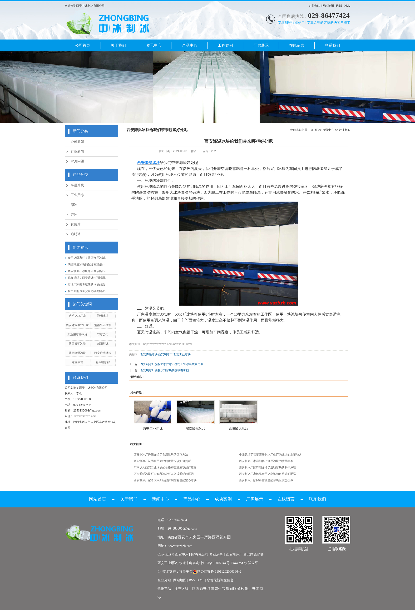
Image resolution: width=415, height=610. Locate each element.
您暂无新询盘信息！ (222, 580)
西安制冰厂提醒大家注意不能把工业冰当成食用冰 (171, 364)
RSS (339, 5)
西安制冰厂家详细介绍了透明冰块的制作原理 (267, 467)
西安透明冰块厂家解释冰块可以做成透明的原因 (164, 474)
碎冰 (74, 214)
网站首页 (97, 499)
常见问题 (77, 161)
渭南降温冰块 (102, 325)
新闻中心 (160, 499)
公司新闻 (77, 142)
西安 (203, 588)
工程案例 (225, 45)
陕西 (195, 588)
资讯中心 (154, 45)
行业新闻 (77, 151)
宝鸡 (225, 588)
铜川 (248, 588)
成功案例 (223, 499)
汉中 (218, 588)
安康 (255, 588)
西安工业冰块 (182, 354)
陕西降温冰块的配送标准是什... (87, 264)
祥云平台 (186, 571)
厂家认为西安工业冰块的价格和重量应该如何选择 (165, 467)
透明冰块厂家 (77, 315)
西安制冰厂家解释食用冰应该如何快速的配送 (267, 474)
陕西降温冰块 (77, 353)
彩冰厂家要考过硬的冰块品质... (87, 284)
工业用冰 (77, 195)
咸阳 (233, 588)
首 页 (314, 130)
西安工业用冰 (153, 429)
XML (347, 5)
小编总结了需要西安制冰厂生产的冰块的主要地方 (270, 454)
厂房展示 (261, 45)
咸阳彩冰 (103, 343)
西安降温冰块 (149, 354)
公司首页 (82, 45)
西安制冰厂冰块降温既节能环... (87, 271)
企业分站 (314, 5)
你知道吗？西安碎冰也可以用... (87, 277)
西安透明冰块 (102, 353)
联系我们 (332, 45)
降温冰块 (77, 185)
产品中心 (189, 45)
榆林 (240, 588)
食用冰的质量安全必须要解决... (87, 291)
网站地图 (328, 5)
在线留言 (296, 45)
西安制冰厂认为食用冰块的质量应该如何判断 (162, 461)
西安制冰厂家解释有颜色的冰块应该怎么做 (266, 480)
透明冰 (76, 234)
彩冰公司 (103, 334)
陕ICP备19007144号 (215, 563)
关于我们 (118, 45)
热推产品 (164, 588)
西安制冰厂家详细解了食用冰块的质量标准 (266, 461)
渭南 (210, 588)
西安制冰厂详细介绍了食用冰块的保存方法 (161, 454)
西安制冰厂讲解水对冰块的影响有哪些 (164, 370)
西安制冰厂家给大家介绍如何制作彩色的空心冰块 (165, 480)
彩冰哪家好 (103, 362)
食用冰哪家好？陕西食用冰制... (87, 257)
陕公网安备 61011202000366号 (217, 571)
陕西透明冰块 (77, 343)
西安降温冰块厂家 (77, 325)
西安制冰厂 (165, 354)
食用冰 (76, 224)
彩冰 (74, 205)
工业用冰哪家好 (77, 334)
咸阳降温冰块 (238, 429)
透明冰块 (103, 315)
